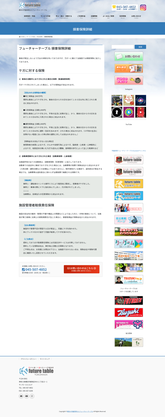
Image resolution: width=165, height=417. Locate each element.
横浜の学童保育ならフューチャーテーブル (80, 411)
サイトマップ (45, 359)
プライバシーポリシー (29, 359)
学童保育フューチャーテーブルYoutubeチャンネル (129, 151)
